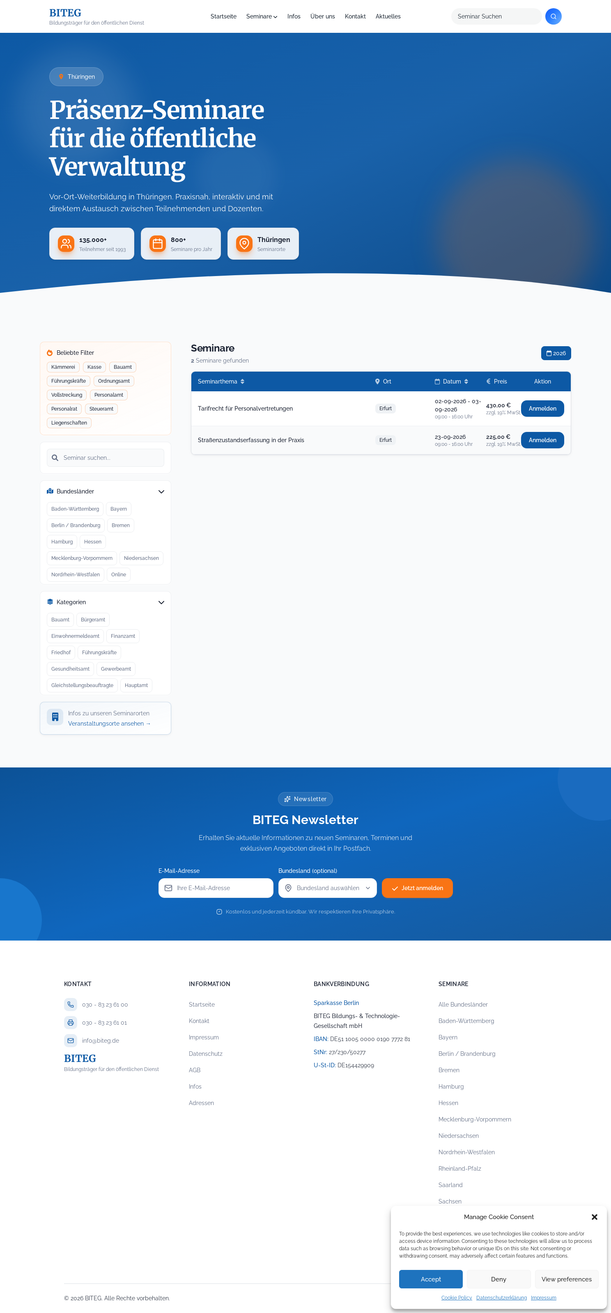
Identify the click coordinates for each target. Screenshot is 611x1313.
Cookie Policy (456, 1298)
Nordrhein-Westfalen (75, 573)
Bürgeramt (92, 618)
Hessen (92, 541)
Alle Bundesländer (463, 1004)
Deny (498, 1279)
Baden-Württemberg (75, 508)
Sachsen (450, 1201)
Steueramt (101, 408)
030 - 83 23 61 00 (105, 1004)
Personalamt (108, 394)
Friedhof (61, 651)
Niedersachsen (141, 557)
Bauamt (122, 366)
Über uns (322, 16)
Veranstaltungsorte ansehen (109, 723)
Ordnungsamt (114, 380)
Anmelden (542, 408)
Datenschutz (206, 1053)
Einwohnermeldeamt (75, 635)
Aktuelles (388, 16)
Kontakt (355, 16)
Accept (431, 1279)
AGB (194, 1070)
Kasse (94, 366)
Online (118, 573)
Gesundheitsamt (70, 668)
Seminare (259, 16)
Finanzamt (122, 635)
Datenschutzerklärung (501, 1298)
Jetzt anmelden (417, 888)
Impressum (543, 1298)
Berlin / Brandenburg (75, 524)
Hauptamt (136, 684)
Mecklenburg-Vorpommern (82, 557)
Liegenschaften (69, 422)
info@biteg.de (100, 1040)
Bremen (120, 524)
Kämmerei (63, 366)
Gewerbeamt (116, 668)
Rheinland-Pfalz (460, 1168)
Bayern (118, 508)
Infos (294, 16)
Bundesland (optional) (307, 871)
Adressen (201, 1103)
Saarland (451, 1185)
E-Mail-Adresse (179, 871)
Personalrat (64, 408)
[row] (381, 408)
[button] (594, 1217)
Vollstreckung (66, 394)
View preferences (567, 1279)
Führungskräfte (68, 380)
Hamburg (62, 541)
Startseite (224, 16)
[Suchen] (553, 16)
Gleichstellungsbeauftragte (82, 684)
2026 (556, 353)
